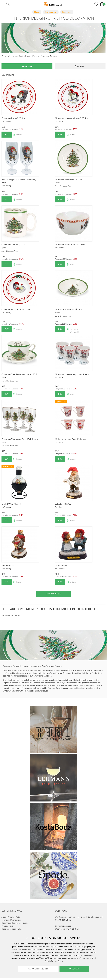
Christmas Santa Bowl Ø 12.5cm (70, 244)
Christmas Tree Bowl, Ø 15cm (69, 309)
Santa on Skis (7, 565)
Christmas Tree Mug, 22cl (13, 244)
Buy (7, 134)
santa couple (61, 565)
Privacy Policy (7, 926)
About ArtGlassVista (10, 917)
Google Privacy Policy (54, 961)
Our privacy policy (87, 958)
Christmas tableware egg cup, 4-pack (72, 374)
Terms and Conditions (11, 920)
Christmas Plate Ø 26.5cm (13, 118)
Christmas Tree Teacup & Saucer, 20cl (19, 374)
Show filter (27, 66)
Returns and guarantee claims (14, 923)
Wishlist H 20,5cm (63, 504)
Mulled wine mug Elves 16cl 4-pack (71, 439)
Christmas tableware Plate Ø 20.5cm (72, 118)
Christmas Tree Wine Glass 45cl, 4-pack (19, 439)
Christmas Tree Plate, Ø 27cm (68, 179)
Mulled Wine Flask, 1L (11, 504)
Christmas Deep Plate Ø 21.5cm (16, 309)
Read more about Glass (11, 929)
